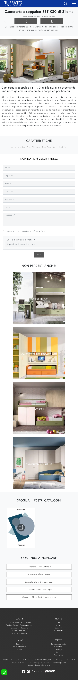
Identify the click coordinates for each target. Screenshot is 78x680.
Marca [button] (13, 147)
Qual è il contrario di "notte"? (21, 239)
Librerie (19, 644)
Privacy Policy (40, 231)
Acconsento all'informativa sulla (26, 231)
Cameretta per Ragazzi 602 (39, 354)
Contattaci (58, 646)
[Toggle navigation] (74, 3)
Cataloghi (59, 649)
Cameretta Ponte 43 (39, 464)
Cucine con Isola (19, 630)
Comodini (59, 628)
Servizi (58, 652)
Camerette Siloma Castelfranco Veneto (39, 597)
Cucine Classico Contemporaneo (19, 625)
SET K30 (52, 16)
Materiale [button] (21, 147)
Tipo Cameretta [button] (48, 147)
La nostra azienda (58, 644)
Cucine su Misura (19, 633)
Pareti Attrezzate (19, 646)
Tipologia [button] (36, 147)
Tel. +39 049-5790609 (50, 662)
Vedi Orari (58, 655)
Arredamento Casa (34, 16)
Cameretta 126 (39, 299)
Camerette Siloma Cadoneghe (39, 589)
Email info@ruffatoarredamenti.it (47, 664)
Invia (39, 254)
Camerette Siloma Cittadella (39, 566)
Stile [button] (29, 147)
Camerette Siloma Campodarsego (39, 581)
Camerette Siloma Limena (39, 574)
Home (25, 16)
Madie (19, 649)
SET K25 (39, 409)
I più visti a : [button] (62, 147)
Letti (58, 622)
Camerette (45, 16)
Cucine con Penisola (19, 628)
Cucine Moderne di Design (19, 622)
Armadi (58, 625)
